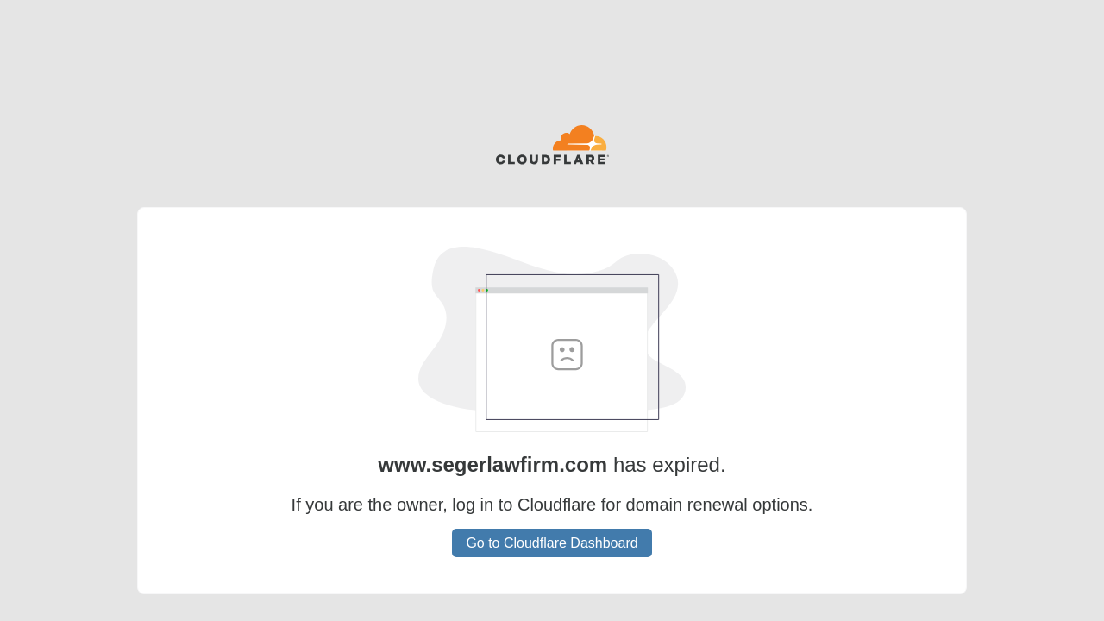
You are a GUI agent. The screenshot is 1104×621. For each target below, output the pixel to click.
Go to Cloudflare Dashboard (551, 543)
